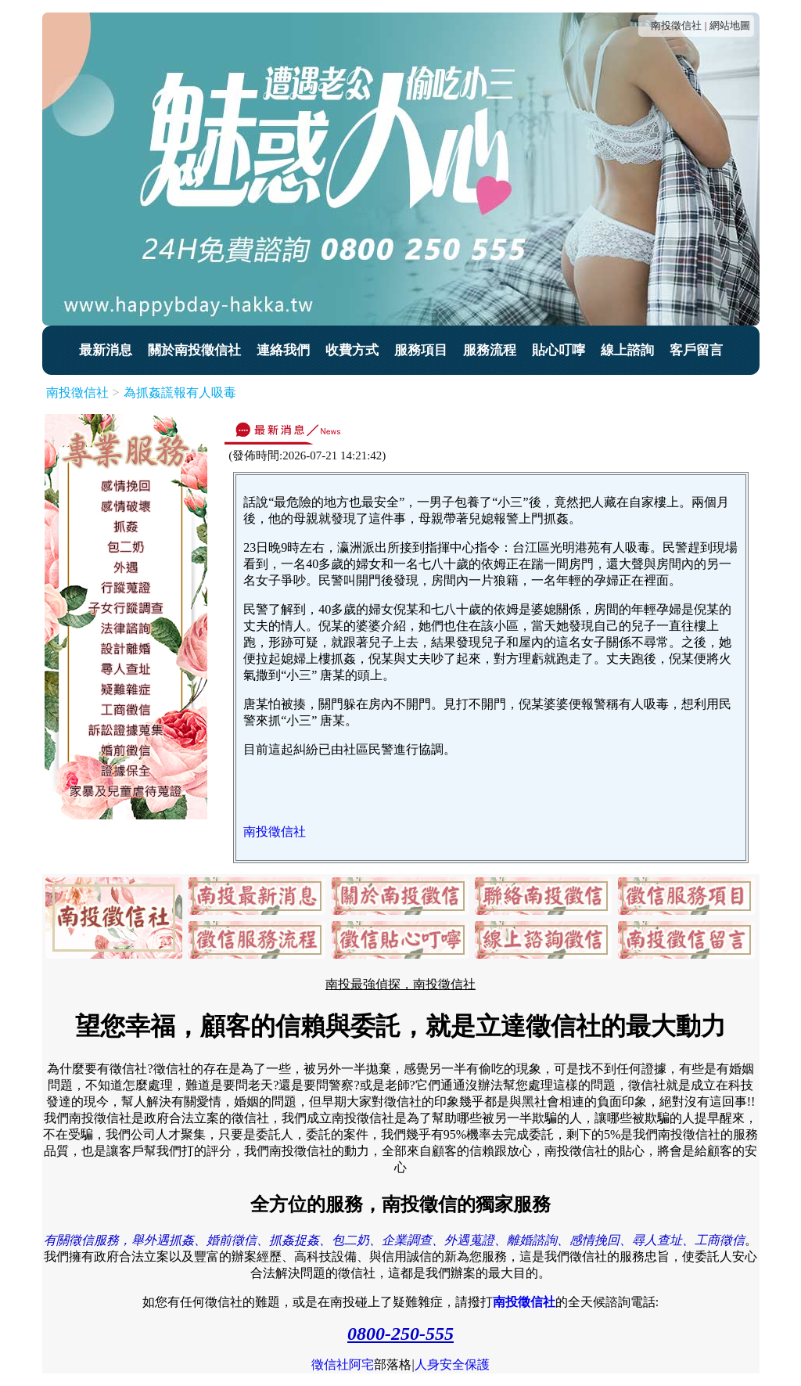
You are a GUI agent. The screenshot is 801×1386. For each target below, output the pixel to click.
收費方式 (352, 350)
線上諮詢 (627, 350)
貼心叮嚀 (558, 350)
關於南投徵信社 (194, 350)
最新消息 (105, 350)
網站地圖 (729, 25)
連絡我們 (283, 350)
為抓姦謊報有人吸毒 (180, 392)
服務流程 (489, 350)
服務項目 (420, 350)
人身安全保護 (452, 1364)
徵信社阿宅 (342, 1364)
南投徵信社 (676, 25)
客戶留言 (696, 350)
